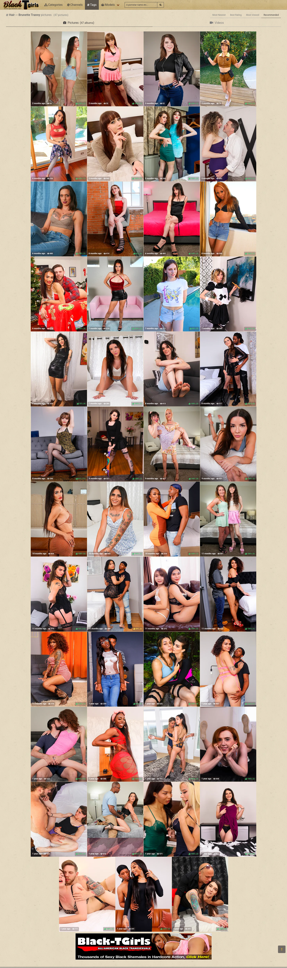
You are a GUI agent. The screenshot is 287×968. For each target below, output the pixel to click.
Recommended (271, 15)
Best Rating (236, 15)
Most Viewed (252, 15)
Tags (92, 5)
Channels (75, 5)
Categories (53, 5)
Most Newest (219, 15)
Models (108, 5)
